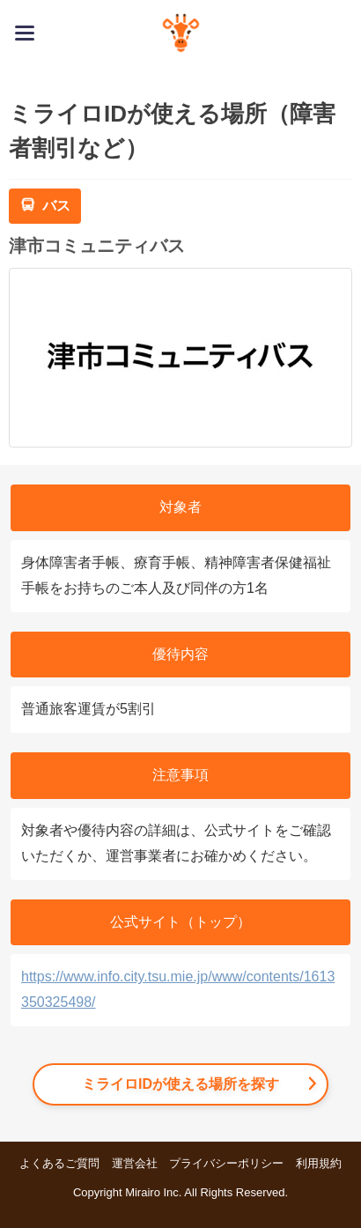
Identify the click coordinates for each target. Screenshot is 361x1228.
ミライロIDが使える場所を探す (180, 1083)
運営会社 (135, 1163)
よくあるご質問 (59, 1163)
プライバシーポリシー (226, 1163)
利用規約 (319, 1163)
